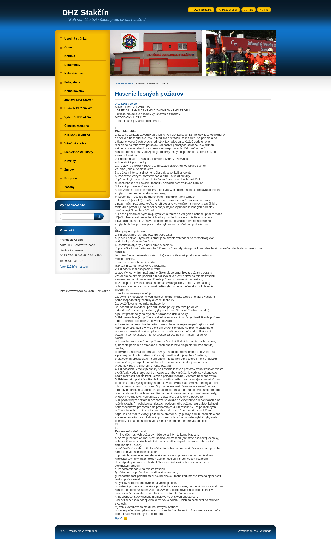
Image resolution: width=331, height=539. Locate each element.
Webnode (265, 531)
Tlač (265, 9)
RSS (250, 9)
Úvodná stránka (124, 83)
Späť (118, 518)
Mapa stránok (229, 9)
